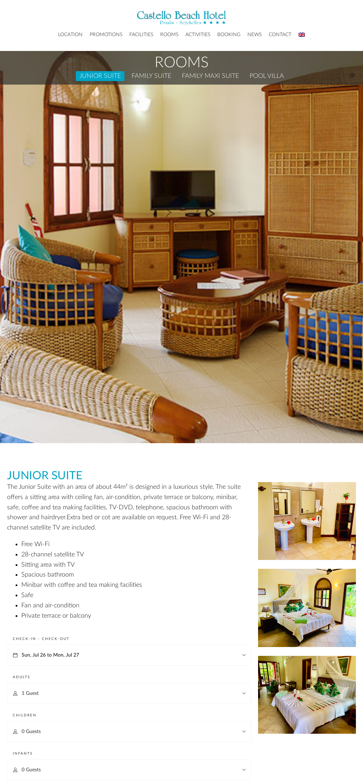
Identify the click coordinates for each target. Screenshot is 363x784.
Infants (23, 753)
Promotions (106, 34)
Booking (228, 34)
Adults (21, 677)
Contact (280, 34)
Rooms (169, 34)
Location (70, 34)
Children (25, 715)
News (254, 34)
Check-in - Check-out (41, 639)
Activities (197, 34)
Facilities (141, 34)
